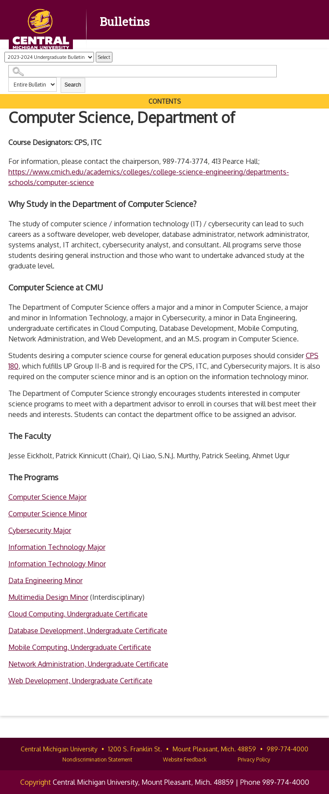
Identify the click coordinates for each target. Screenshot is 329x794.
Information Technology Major (56, 547)
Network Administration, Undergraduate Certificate (88, 664)
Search (73, 85)
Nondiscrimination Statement (97, 759)
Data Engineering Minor (45, 580)
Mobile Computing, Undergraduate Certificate (79, 647)
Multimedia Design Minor (48, 597)
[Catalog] (49, 57)
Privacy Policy (254, 759)
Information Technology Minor (57, 563)
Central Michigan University (59, 749)
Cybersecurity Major (39, 530)
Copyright (35, 782)
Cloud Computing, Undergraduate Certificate (78, 613)
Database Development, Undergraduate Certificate (87, 630)
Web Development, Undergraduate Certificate (80, 680)
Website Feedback (184, 759)
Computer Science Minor (47, 513)
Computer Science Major (47, 497)
